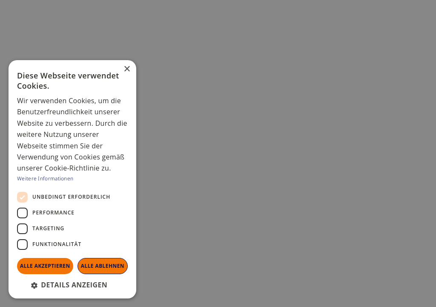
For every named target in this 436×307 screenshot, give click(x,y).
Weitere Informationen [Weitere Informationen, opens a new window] (45, 178)
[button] (72, 285)
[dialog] (218, 153)
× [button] (126, 69)
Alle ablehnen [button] (102, 265)
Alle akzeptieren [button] (45, 265)
